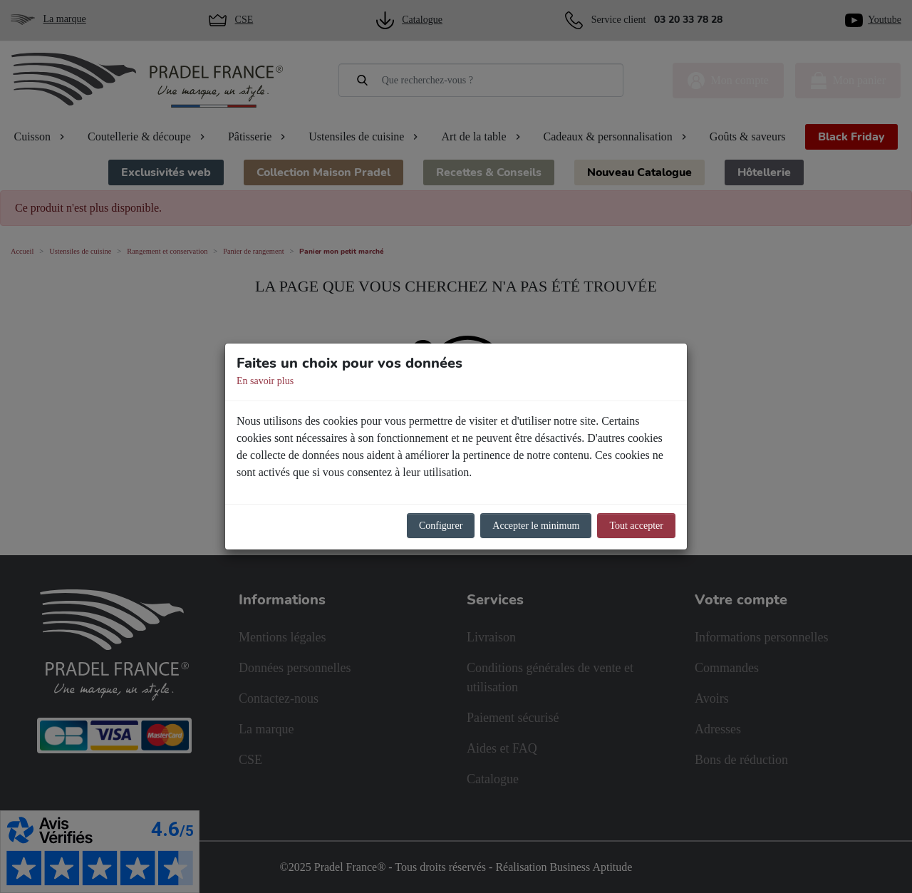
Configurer (440, 525)
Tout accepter (636, 525)
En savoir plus (265, 381)
